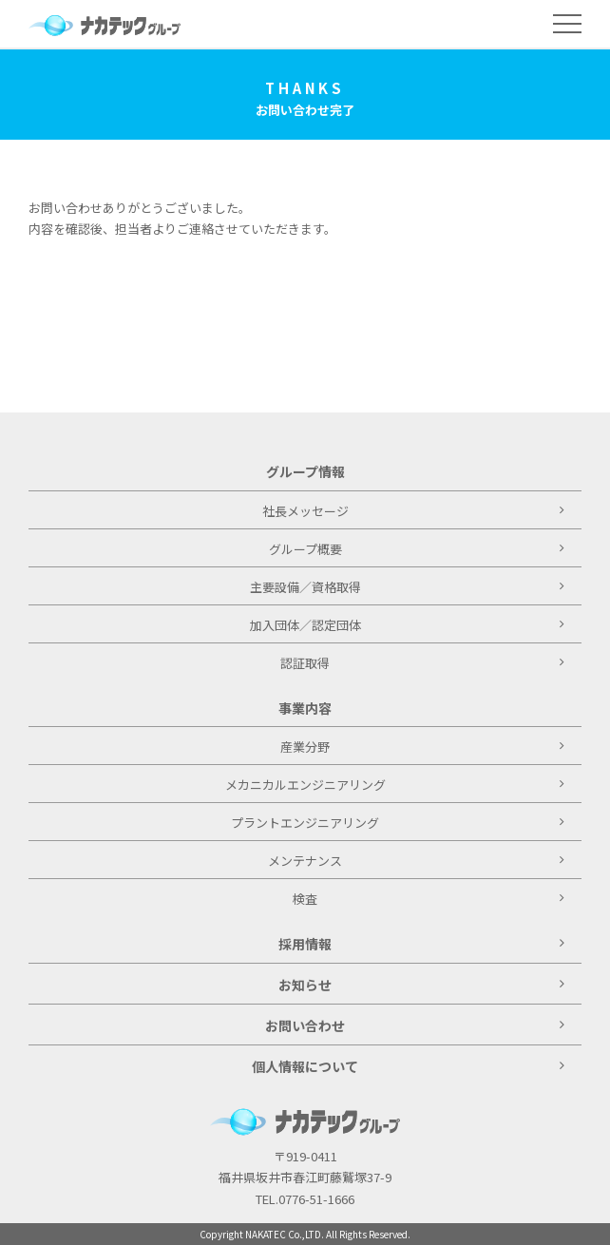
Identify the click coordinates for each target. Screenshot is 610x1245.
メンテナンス (416, 861)
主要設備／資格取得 (407, 587)
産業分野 (422, 746)
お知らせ (421, 984)
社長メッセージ (413, 511)
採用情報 (421, 943)
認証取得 (422, 663)
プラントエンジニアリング (397, 823)
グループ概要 (416, 549)
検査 (428, 899)
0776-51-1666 (316, 1199)
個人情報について (408, 1066)
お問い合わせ (414, 1025)
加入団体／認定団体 (407, 625)
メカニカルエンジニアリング (394, 785)
